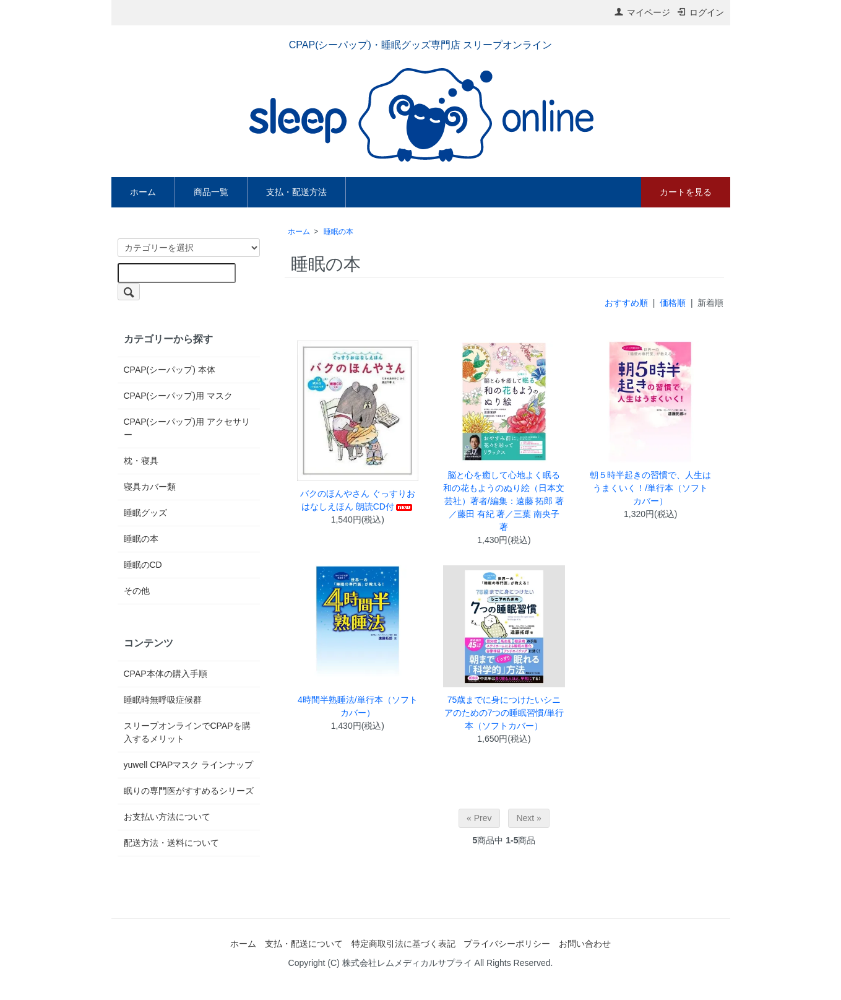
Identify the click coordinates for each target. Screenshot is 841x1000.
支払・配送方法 (296, 192)
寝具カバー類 (150, 487)
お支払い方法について (167, 817)
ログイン (700, 12)
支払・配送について (304, 944)
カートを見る (686, 192)
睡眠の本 (338, 231)
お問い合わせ (585, 944)
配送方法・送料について (171, 843)
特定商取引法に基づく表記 (403, 944)
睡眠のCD (143, 565)
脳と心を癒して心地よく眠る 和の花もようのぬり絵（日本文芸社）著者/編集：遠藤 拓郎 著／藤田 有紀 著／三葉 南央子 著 (503, 501)
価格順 (673, 303)
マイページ (642, 12)
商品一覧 (211, 192)
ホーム (143, 192)
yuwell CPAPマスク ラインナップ (189, 765)
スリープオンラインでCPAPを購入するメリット (187, 732)
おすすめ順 (626, 303)
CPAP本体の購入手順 (165, 674)
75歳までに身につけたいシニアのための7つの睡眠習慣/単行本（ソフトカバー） (504, 713)
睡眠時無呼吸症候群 (163, 700)
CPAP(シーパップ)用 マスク (178, 396)
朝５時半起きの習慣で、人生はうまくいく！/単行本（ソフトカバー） (650, 488)
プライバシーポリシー (507, 944)
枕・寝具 (141, 461)
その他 (137, 591)
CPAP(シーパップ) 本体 (169, 370)
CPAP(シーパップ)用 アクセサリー (187, 428)
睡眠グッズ (145, 513)
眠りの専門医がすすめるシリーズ (189, 791)
